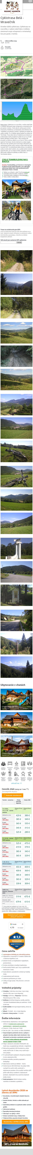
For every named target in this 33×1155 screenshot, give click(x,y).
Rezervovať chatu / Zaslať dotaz (17, 916)
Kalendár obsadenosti (12, 795)
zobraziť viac (16, 783)
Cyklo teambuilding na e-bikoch (15, 160)
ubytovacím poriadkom (19, 1026)
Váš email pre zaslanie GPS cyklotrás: (13, 240)
